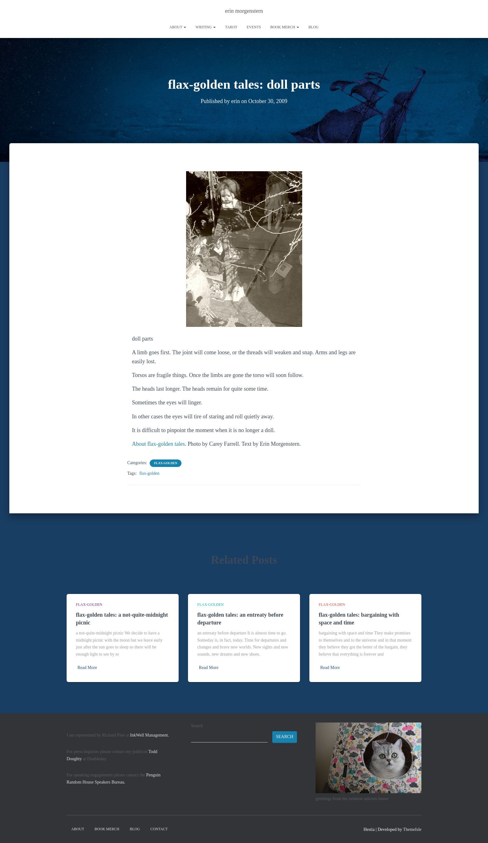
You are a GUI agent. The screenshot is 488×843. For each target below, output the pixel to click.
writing (205, 27)
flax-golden (165, 463)
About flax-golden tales (158, 444)
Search (197, 725)
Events (253, 27)
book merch (284, 27)
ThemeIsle (412, 829)
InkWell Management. (149, 735)
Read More (87, 667)
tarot (231, 27)
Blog (313, 27)
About (177, 27)
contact (159, 829)
